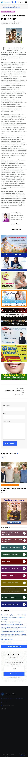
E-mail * (5, 413)
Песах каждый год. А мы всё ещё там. (14, 391)
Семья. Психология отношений (9, 485)
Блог (5, 6)
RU (18, 2)
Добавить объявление (14, 646)
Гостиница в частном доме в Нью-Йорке (12, 631)
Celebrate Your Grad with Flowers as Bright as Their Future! (13, 618)
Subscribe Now (14, 673)
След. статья (20, 388)
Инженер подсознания (13, 6)
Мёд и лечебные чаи (6, 639)
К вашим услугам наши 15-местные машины (13, 634)
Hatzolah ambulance (6, 642)
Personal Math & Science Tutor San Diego (12, 624)
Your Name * (6, 405)
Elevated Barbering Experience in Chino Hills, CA (13, 615)
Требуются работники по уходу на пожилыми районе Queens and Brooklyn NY (13, 628)
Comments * (6, 421)
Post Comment (10, 443)
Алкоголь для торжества (8, 637)
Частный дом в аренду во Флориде (11, 622)
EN (22, 2)
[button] (2, 458)
